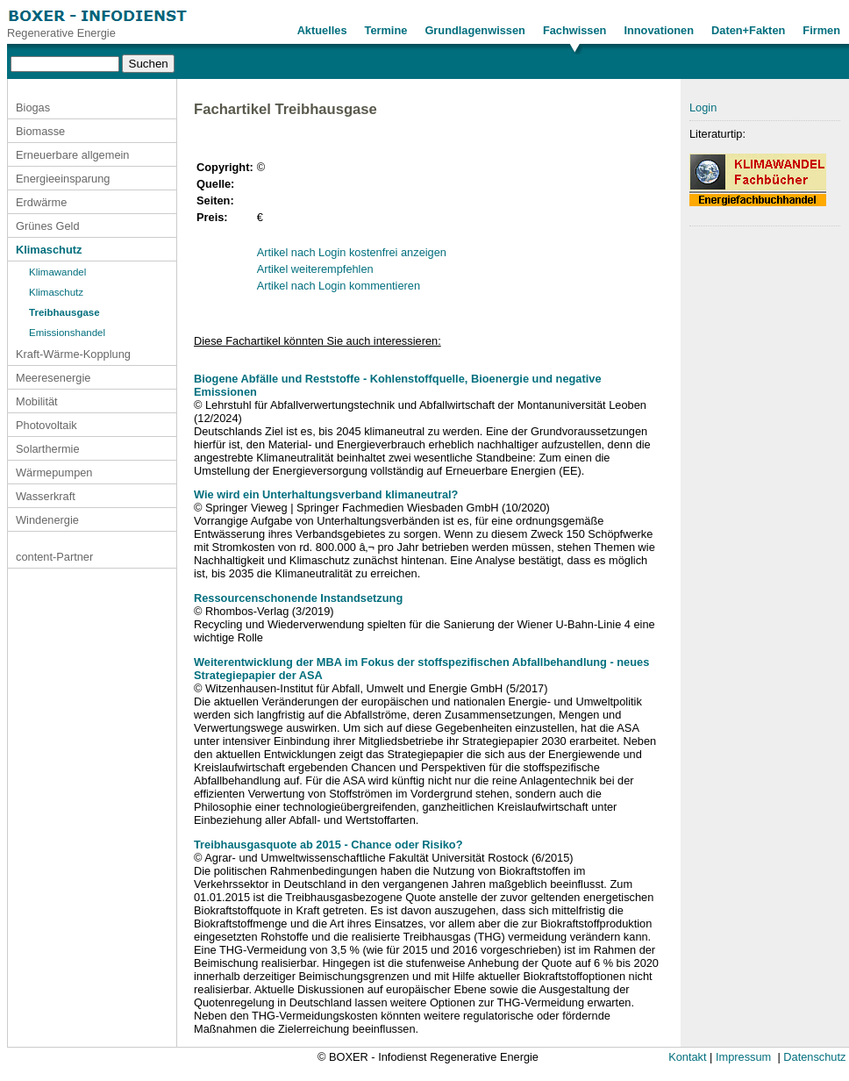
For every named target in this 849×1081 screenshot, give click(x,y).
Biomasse (40, 131)
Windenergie (47, 519)
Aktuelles (322, 30)
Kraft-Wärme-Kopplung (73, 354)
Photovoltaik (46, 425)
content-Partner (54, 556)
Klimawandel (57, 272)
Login (703, 107)
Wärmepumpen (54, 472)
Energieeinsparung (63, 178)
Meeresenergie (53, 377)
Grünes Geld (48, 226)
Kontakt (687, 1056)
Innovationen (659, 30)
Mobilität (37, 401)
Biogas (33, 107)
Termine (386, 30)
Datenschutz (814, 1056)
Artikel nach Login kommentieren (338, 285)
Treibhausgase (64, 312)
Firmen (821, 30)
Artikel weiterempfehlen (315, 269)
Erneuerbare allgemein (72, 154)
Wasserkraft (45, 496)
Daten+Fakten (748, 30)
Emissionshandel (67, 332)
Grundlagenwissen (474, 30)
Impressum (743, 1056)
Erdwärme (41, 202)
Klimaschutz (49, 249)
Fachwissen (575, 30)
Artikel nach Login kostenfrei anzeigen (351, 252)
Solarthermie (48, 448)
